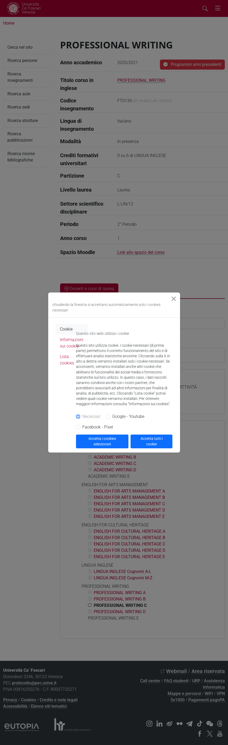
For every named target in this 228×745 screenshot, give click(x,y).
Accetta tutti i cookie (152, 441)
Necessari (91, 416)
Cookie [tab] (66, 329)
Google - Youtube (128, 416)
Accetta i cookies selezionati (102, 441)
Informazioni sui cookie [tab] (71, 343)
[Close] (173, 299)
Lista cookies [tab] (67, 359)
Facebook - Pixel (97, 427)
